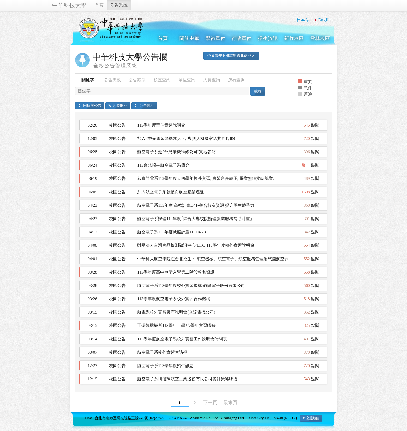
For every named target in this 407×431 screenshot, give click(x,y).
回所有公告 (92, 105)
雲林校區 (320, 38)
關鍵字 (87, 80)
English (325, 19)
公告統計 (147, 105)
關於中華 (189, 38)
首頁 (99, 5)
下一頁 (210, 402)
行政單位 (242, 38)
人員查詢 (211, 80)
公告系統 (119, 5)
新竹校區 (294, 38)
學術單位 (215, 38)
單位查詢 (186, 80)
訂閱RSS (120, 105)
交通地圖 (313, 418)
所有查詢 (236, 80)
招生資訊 (268, 38)
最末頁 (230, 402)
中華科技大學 (69, 5)
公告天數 (112, 80)
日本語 (303, 19)
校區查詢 (162, 80)
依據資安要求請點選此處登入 (231, 56)
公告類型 (137, 80)
